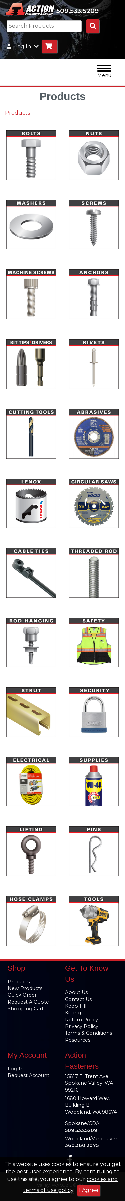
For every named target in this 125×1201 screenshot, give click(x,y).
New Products (25, 988)
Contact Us (78, 999)
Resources (77, 1040)
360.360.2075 (82, 1145)
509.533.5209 (77, 11)
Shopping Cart (26, 1009)
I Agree (88, 1190)
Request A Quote (28, 1002)
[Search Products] (92, 26)
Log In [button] (22, 46)
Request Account (28, 1075)
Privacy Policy (81, 1026)
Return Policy (81, 1020)
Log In (16, 1069)
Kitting (73, 1013)
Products (17, 113)
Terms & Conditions (88, 1033)
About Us (76, 992)
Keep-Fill (75, 1006)
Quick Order (22, 995)
